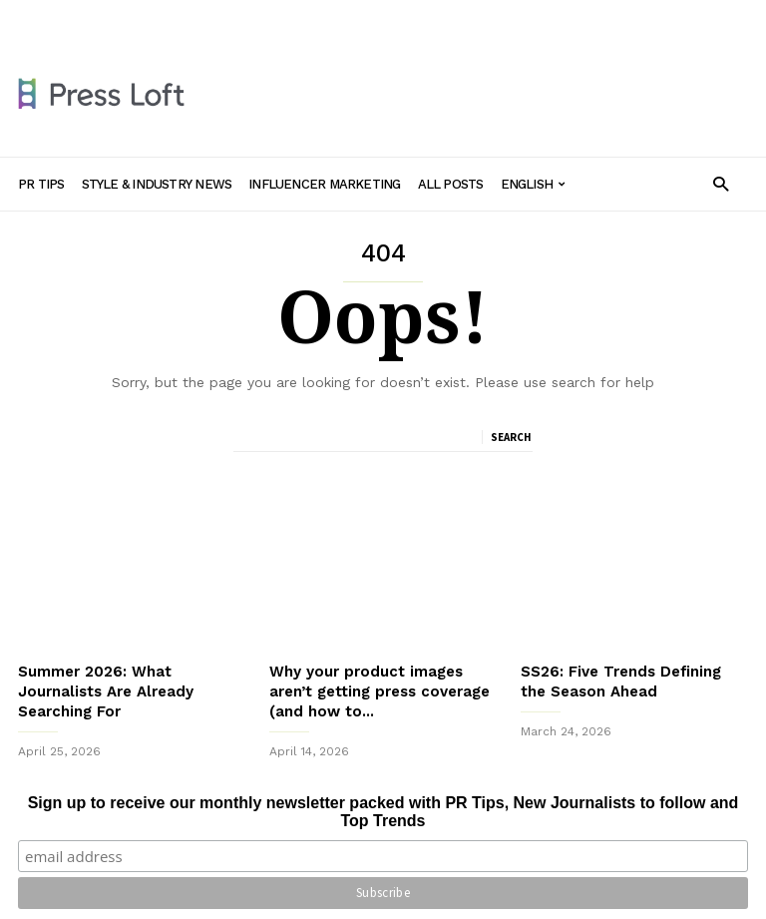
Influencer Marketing (390, 17)
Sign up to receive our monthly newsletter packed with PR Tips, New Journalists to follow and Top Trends (383, 811)
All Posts (499, 17)
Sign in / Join (56, 17)
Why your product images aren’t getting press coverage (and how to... (379, 691)
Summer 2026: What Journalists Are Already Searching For (105, 691)
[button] (720, 183)
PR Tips (136, 17)
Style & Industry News (243, 17)
